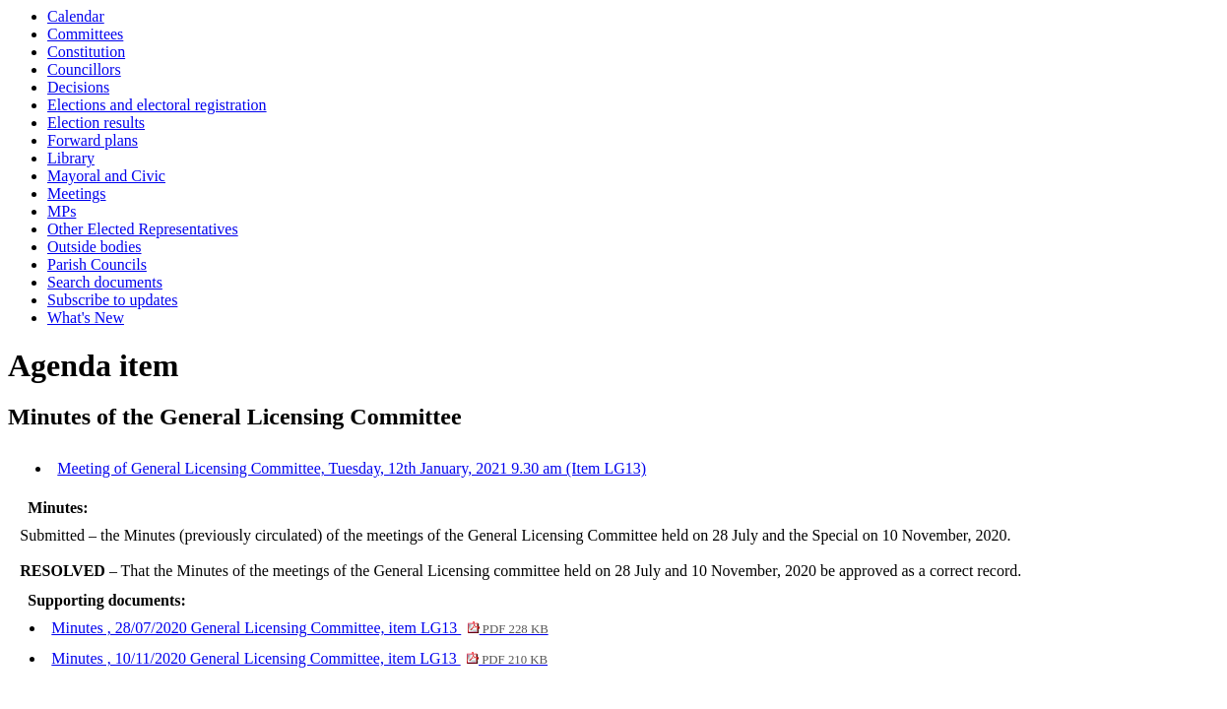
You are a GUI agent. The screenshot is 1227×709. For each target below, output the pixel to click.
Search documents (104, 282)
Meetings (76, 193)
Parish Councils (97, 264)
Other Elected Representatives (142, 229)
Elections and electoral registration (157, 105)
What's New (85, 317)
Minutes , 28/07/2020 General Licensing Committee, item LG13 (299, 627)
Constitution (86, 51)
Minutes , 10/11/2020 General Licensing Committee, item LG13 (299, 658)
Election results (96, 122)
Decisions (78, 87)
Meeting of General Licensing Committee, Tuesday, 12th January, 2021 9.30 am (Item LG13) (351, 468)
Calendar (75, 16)
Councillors (84, 69)
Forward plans (92, 140)
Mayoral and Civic (106, 175)
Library (71, 158)
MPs (61, 211)
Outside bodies (94, 246)
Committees (85, 34)
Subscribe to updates (112, 299)
